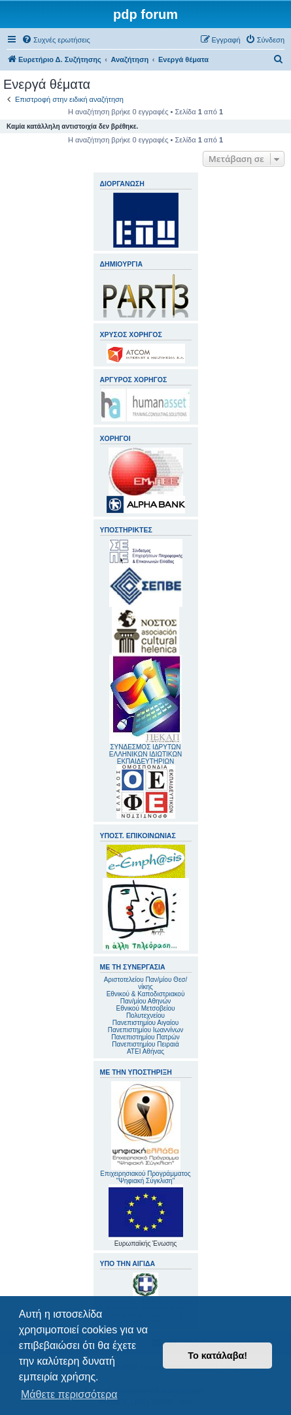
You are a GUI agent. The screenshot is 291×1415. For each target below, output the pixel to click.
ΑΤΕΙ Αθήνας (145, 1051)
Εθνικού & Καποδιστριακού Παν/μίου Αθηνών (146, 997)
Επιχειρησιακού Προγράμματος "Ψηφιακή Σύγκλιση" (145, 1132)
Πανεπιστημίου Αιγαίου (145, 1022)
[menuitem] (56, 40)
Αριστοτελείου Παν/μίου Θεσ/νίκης (146, 983)
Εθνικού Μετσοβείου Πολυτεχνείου (145, 1012)
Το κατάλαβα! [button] (217, 1355)
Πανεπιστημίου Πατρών (145, 1037)
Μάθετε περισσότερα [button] (69, 1394)
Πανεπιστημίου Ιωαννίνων (145, 1029)
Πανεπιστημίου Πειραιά (145, 1044)
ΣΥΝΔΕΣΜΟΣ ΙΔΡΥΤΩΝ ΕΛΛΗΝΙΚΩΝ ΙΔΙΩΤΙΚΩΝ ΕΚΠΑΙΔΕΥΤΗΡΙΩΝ (145, 754)
